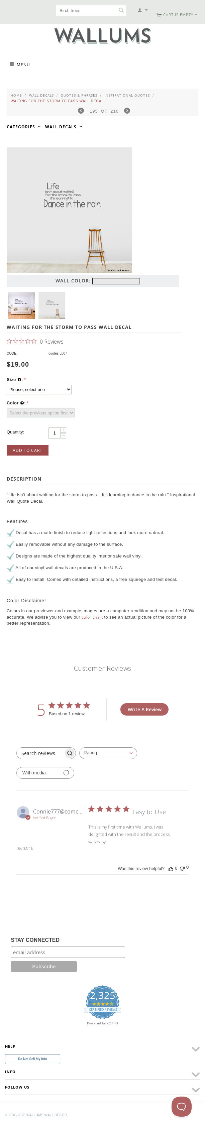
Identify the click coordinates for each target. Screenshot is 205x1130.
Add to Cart (27, 450)
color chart (92, 617)
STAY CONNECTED (35, 940)
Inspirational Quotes (127, 95)
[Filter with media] (45, 773)
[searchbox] (40, 753)
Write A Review (145, 709)
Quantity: (15, 431)
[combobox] (108, 753)
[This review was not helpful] (182, 868)
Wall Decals (41, 95)
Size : (15, 379)
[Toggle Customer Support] (182, 1107)
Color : (16, 403)
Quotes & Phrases (79, 95)
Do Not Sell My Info (32, 1059)
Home (16, 95)
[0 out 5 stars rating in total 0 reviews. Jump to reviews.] (35, 341)
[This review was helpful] (171, 868)
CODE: (12, 353)
